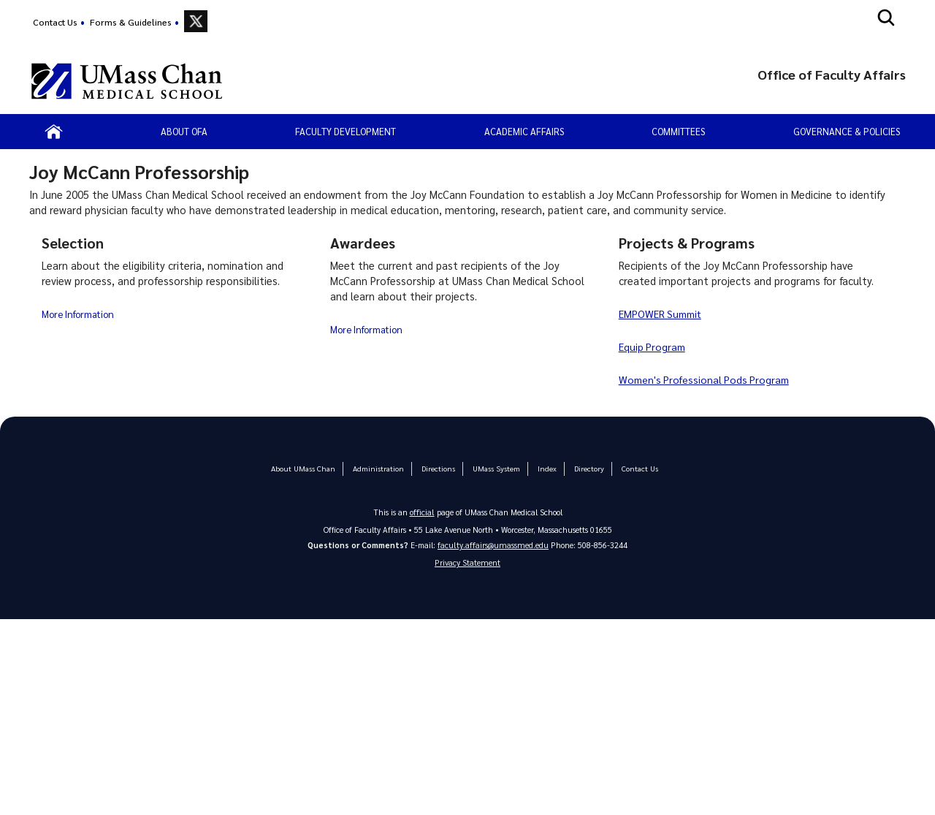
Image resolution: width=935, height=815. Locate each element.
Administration (379, 468)
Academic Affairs (524, 131)
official (422, 511)
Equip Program (653, 346)
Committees (678, 131)
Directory (584, 468)
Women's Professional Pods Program (707, 379)
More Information (78, 313)
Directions (437, 468)
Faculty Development (345, 131)
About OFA (184, 131)
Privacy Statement (467, 563)
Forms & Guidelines (131, 22)
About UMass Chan (307, 468)
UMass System (493, 468)
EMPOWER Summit (663, 313)
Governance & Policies (846, 131)
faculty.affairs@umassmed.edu (493, 544)
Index (543, 468)
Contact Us (55, 22)
